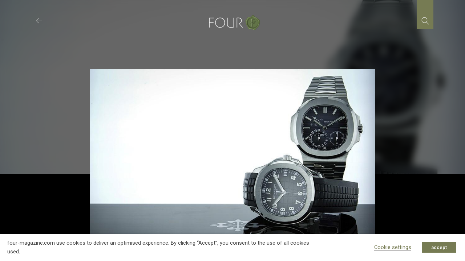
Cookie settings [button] (392, 247)
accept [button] (439, 247)
